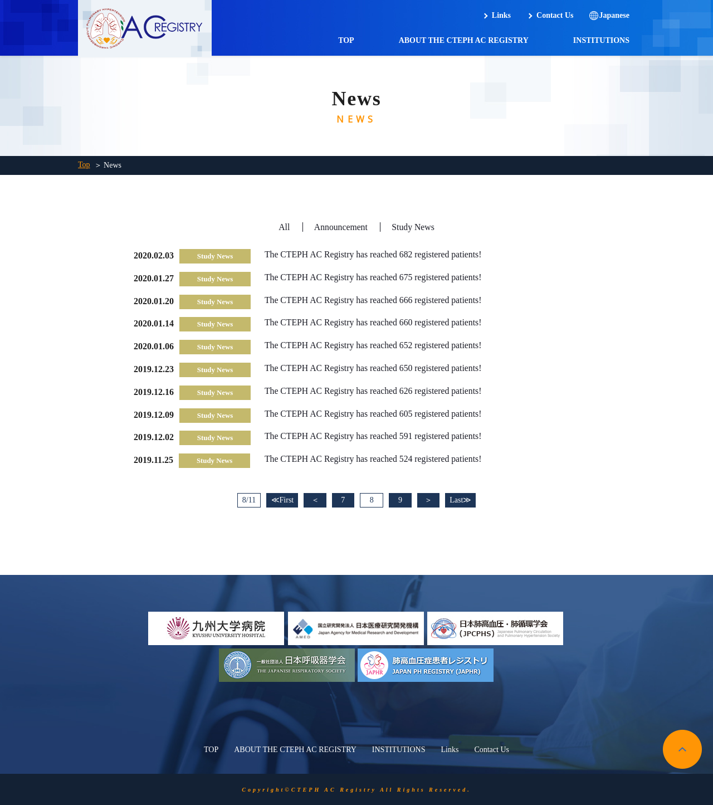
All (283, 227)
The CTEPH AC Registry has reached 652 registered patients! (375, 345)
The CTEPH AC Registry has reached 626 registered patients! (375, 391)
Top (84, 164)
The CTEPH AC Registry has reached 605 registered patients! (375, 413)
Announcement (340, 227)
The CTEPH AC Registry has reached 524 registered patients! (375, 459)
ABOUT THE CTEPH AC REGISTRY (464, 40)
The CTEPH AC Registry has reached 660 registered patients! (375, 322)
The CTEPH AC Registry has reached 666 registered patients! (375, 300)
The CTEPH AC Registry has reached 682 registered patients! (375, 254)
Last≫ (464, 500)
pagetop (682, 748)
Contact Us (555, 15)
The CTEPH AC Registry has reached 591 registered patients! (375, 436)
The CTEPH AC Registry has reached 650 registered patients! (375, 368)
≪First (279, 500)
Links (501, 15)
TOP (346, 40)
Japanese (614, 15)
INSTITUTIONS (601, 40)
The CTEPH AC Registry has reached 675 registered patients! (375, 277)
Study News (414, 227)
